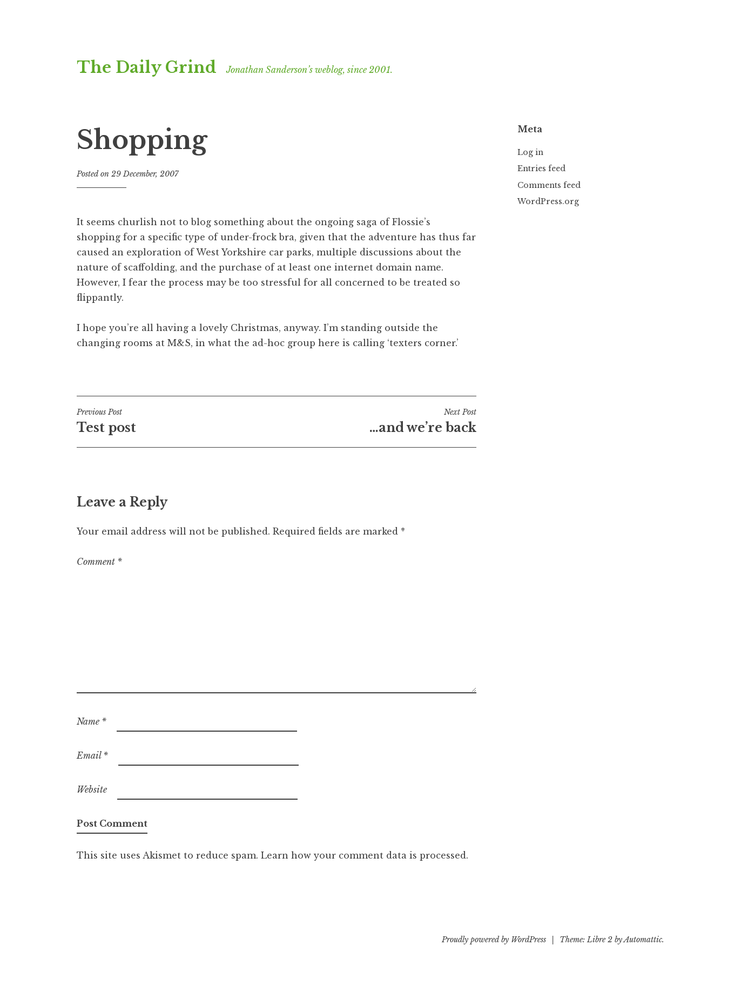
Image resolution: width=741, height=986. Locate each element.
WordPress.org (548, 201)
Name (91, 721)
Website (92, 789)
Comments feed (549, 185)
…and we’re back (376, 421)
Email (92, 755)
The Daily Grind (147, 67)
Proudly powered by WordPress (494, 939)
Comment (99, 561)
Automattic (643, 939)
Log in (530, 152)
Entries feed (541, 168)
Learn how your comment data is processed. (364, 855)
